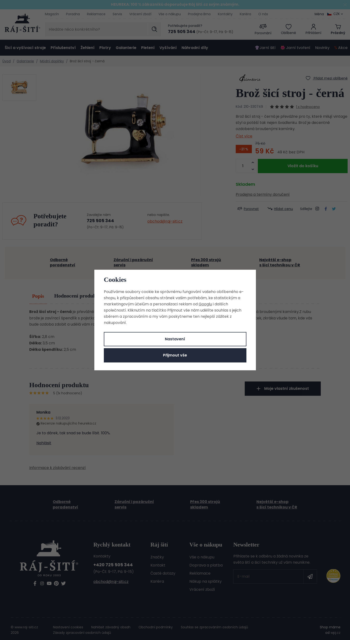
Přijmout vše (175, 355)
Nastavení (175, 339)
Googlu (205, 304)
